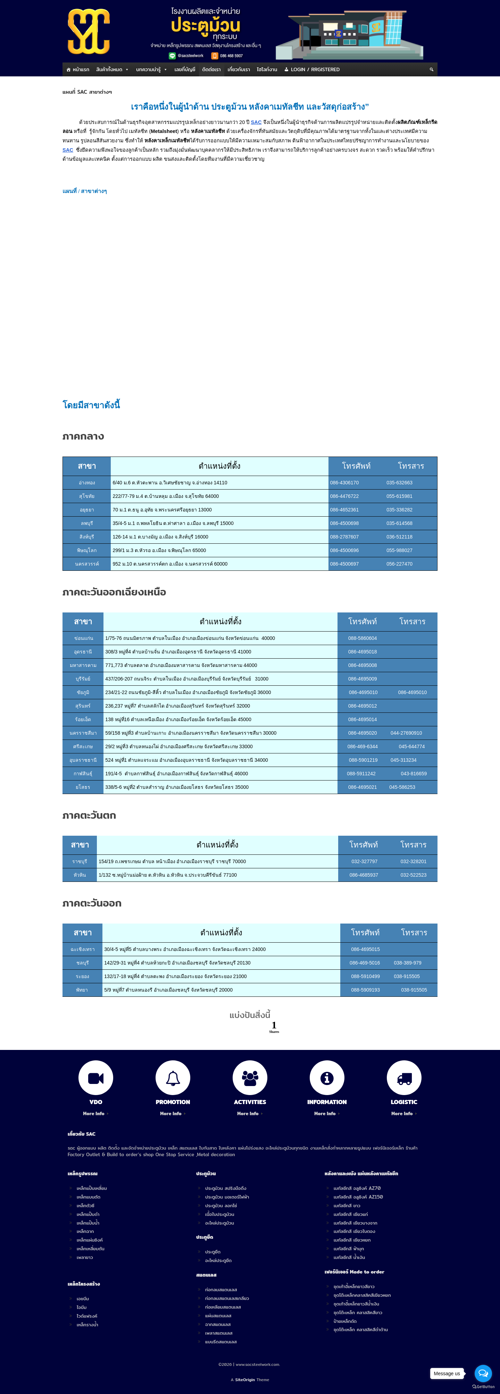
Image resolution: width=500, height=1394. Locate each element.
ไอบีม (81, 1307)
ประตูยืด (212, 1251)
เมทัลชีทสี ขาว (347, 1205)
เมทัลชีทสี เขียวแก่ (351, 1214)
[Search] (432, 69)
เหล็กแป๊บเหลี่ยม (92, 1188)
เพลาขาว (85, 1257)
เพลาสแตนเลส (218, 1332)
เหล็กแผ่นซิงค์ (90, 1239)
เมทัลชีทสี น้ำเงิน (349, 1257)
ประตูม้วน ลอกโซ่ (221, 1205)
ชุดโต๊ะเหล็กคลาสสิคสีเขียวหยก (362, 1295)
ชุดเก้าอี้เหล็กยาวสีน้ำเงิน (356, 1303)
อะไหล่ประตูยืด (218, 1260)
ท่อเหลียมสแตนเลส (223, 1306)
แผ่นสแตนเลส (218, 1315)
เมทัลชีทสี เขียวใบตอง (354, 1231)
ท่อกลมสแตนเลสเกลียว (227, 1298)
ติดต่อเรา (211, 69)
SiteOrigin (245, 1380)
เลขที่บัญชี (185, 69)
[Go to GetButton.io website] (483, 1387)
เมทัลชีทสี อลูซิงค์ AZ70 (357, 1188)
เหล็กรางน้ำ (87, 1324)
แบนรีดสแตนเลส (221, 1341)
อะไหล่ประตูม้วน (219, 1222)
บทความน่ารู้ (148, 69)
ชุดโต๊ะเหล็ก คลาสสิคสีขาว (358, 1312)
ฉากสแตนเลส (218, 1324)
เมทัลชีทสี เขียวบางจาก (355, 1222)
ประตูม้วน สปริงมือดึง (226, 1188)
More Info (95, 1113)
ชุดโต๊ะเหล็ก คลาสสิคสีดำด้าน (361, 1329)
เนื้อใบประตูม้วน (219, 1214)
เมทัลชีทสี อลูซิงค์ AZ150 (358, 1196)
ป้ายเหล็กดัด (345, 1321)
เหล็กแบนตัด (88, 1196)
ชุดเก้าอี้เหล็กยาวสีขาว (354, 1286)
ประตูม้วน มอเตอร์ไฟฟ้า (227, 1196)
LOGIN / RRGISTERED (315, 69)
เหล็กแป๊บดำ (88, 1214)
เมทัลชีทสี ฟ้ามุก (349, 1248)
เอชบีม (83, 1298)
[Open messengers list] (483, 1373)
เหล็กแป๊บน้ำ (88, 1222)
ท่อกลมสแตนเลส (221, 1289)
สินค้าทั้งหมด (109, 69)
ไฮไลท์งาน (267, 69)
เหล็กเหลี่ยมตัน (91, 1248)
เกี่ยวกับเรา (239, 69)
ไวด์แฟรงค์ (87, 1315)
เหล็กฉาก (85, 1231)
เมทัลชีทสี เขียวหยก (352, 1239)
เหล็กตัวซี (85, 1205)
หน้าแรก (81, 69)
